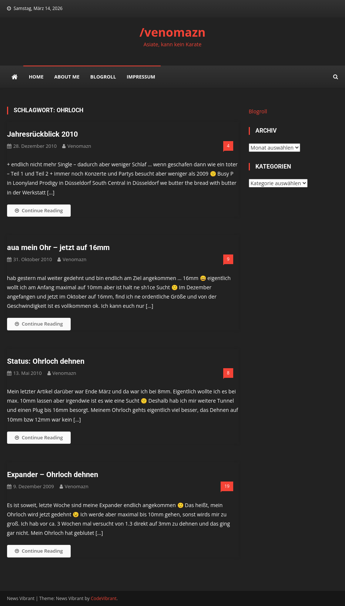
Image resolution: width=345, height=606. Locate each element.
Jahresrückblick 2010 (42, 134)
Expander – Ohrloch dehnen (52, 474)
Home (36, 76)
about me (66, 76)
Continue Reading (39, 210)
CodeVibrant (104, 598)
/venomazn (173, 32)
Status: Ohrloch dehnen (45, 361)
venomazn (79, 146)
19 (227, 486)
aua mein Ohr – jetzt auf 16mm (58, 247)
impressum (141, 76)
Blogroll (103, 76)
